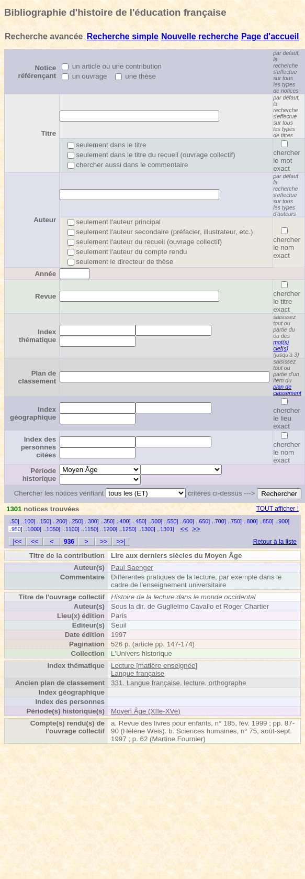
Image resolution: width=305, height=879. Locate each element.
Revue (45, 296)
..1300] (146, 529)
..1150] (89, 529)
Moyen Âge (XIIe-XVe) (145, 711)
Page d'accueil (270, 36)
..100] (28, 521)
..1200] (109, 529)
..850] (266, 521)
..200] (60, 521)
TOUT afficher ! (277, 508)
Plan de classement (37, 377)
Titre (48, 133)
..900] (282, 521)
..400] (124, 521)
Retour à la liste (275, 541)
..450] (139, 521)
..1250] (128, 529)
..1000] (32, 529)
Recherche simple (123, 36)
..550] (171, 521)
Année (45, 274)
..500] (155, 521)
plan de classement (287, 389)
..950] (15, 529)
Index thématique (37, 336)
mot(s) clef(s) (281, 345)
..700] (219, 521)
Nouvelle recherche (200, 36)
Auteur (44, 220)
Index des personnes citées (38, 447)
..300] (92, 521)
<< (184, 529)
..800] (251, 521)
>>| (120, 541)
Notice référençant (37, 72)
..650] (203, 521)
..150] (44, 521)
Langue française (137, 673)
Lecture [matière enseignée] (154, 665)
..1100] (71, 529)
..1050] (52, 529)
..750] (235, 521)
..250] (76, 521)
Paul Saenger (132, 568)
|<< (17, 541)
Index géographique (33, 413)
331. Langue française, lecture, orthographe (178, 683)
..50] (13, 521)
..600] (187, 521)
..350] (107, 521)
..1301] (165, 529)
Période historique (39, 474)
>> (196, 529)
